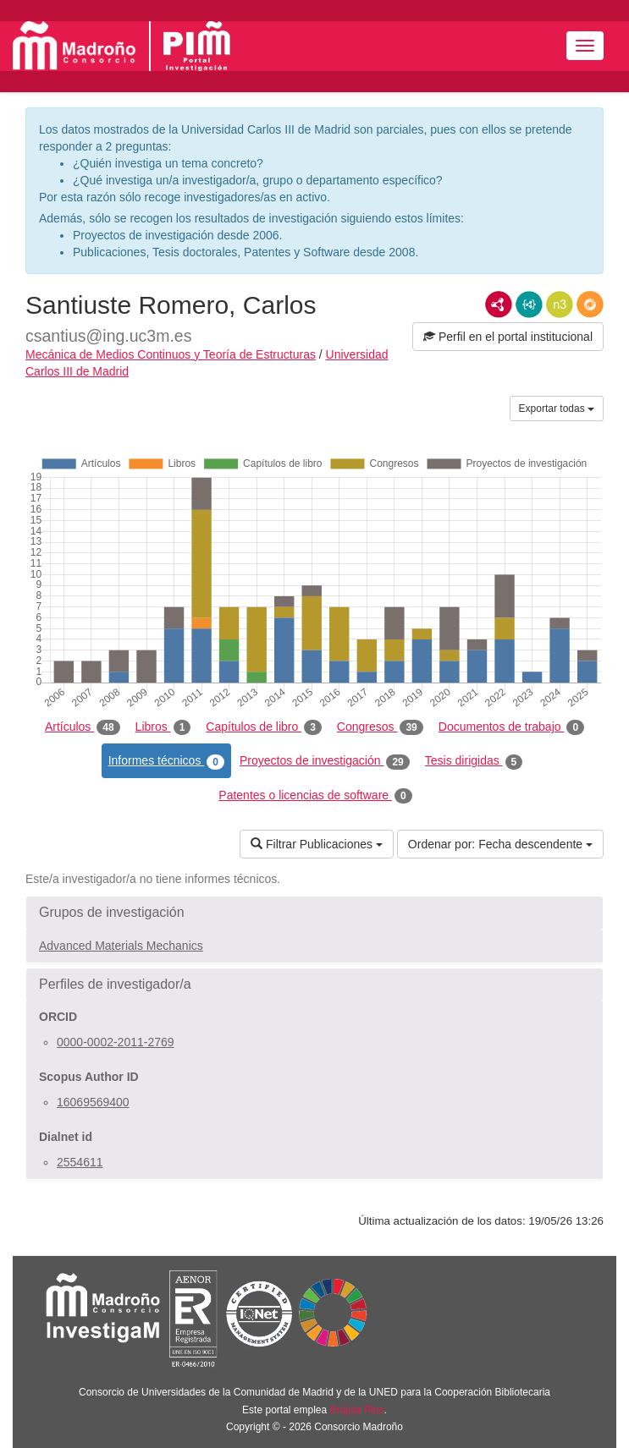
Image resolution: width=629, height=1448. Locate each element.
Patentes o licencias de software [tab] (314, 796)
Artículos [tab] (82, 727)
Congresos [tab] (380, 727)
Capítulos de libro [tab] (264, 727)
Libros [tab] (163, 727)
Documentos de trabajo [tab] (511, 727)
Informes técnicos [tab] (166, 761)
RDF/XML (498, 304)
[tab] (314, 913)
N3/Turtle (559, 304)
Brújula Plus (357, 1410)
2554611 (80, 1162)
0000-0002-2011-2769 (115, 1042)
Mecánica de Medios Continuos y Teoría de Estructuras (170, 354)
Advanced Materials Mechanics (121, 945)
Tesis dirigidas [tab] (474, 761)
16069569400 (93, 1102)
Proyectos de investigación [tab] (325, 761)
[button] (314, 913)
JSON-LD (529, 304)
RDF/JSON (590, 304)
